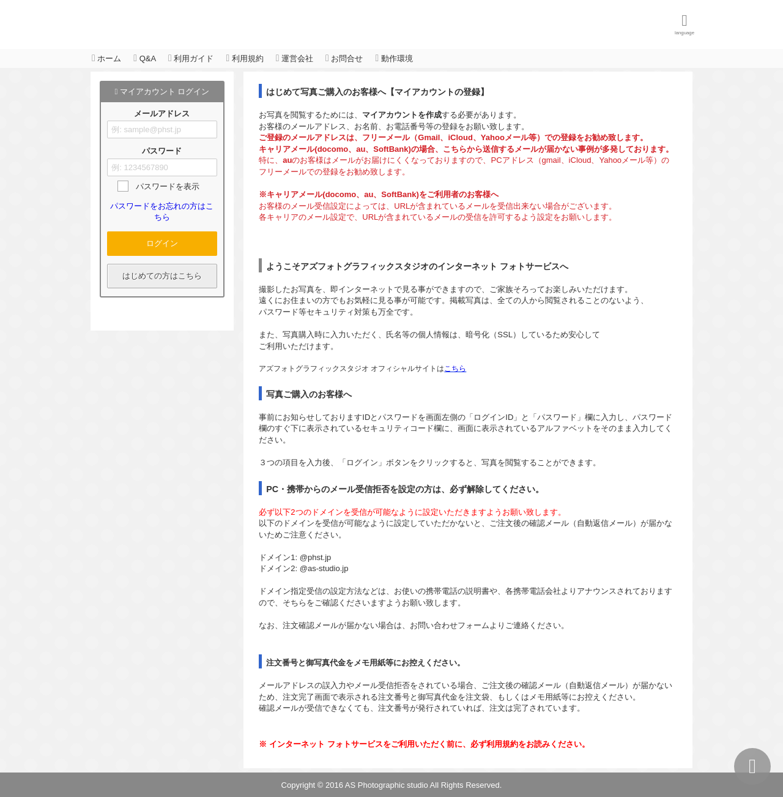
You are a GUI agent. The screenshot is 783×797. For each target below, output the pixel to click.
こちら (455, 368)
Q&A (144, 58)
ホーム (106, 58)
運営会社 (294, 58)
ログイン (162, 243)
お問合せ (344, 58)
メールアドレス (162, 113)
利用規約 (244, 58)
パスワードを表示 (167, 186)
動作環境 (393, 58)
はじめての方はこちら (162, 275)
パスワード (162, 151)
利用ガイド (190, 58)
